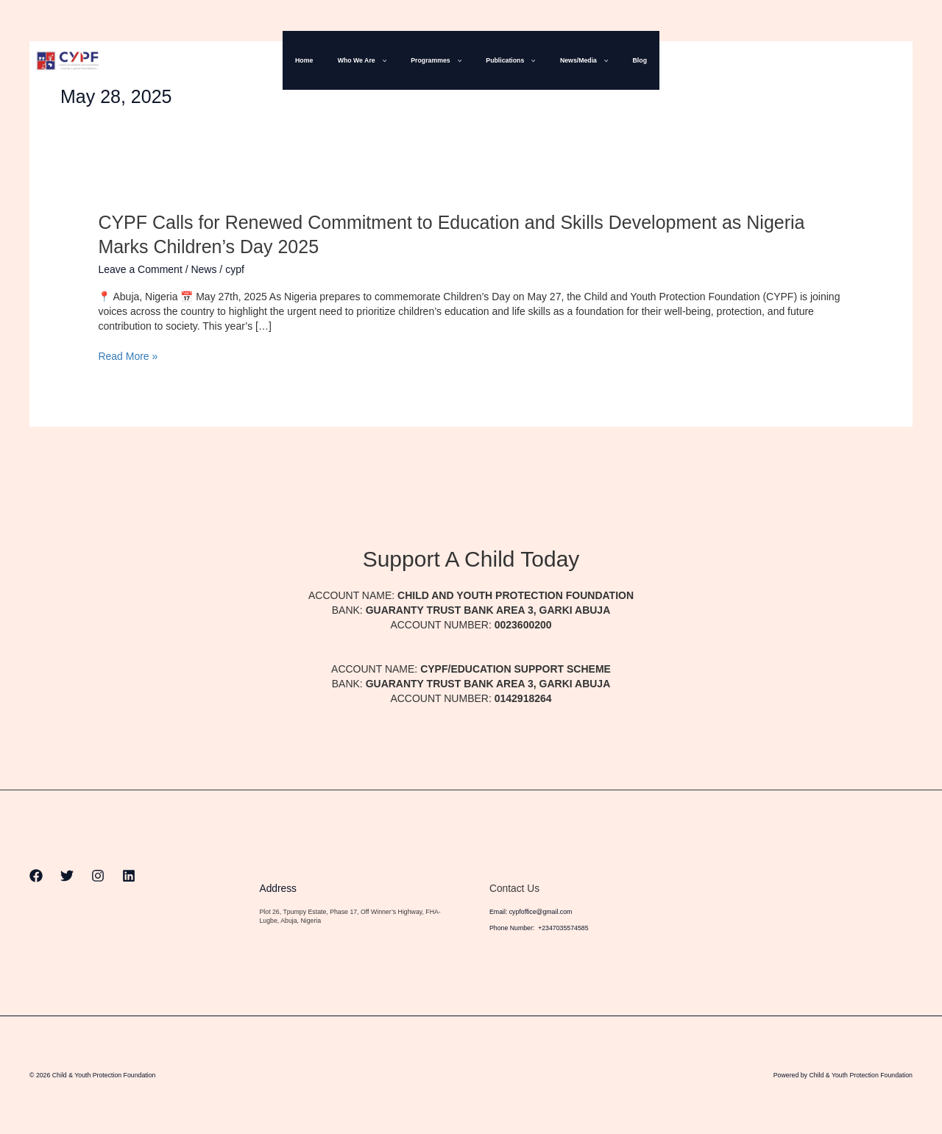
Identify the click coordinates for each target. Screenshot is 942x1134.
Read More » (127, 356)
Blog (622, 60)
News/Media (574, 60)
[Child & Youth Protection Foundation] (67, 59)
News (203, 269)
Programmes (439, 60)
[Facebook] (813, 61)
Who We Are (372, 60)
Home (321, 60)
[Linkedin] (906, 61)
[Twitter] (844, 61)
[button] (391, 60)
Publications (507, 60)
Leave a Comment (140, 269)
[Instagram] (875, 61)
